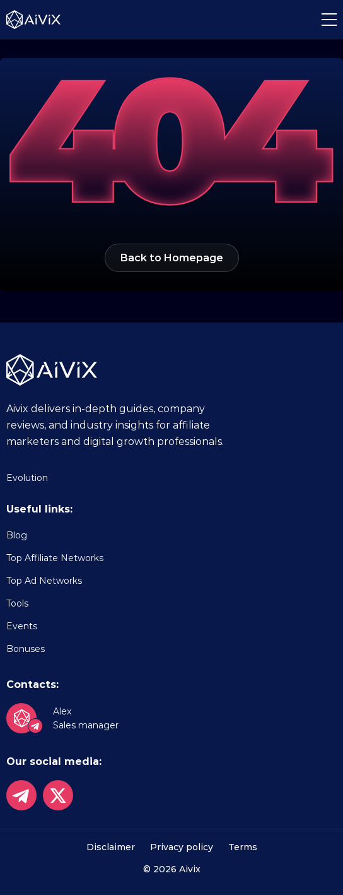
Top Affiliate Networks (54, 558)
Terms (242, 847)
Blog (16, 535)
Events (21, 626)
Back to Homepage (171, 258)
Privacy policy (181, 847)
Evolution (27, 477)
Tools (17, 603)
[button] (329, 19)
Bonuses (25, 649)
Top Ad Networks (44, 580)
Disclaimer (110, 847)
